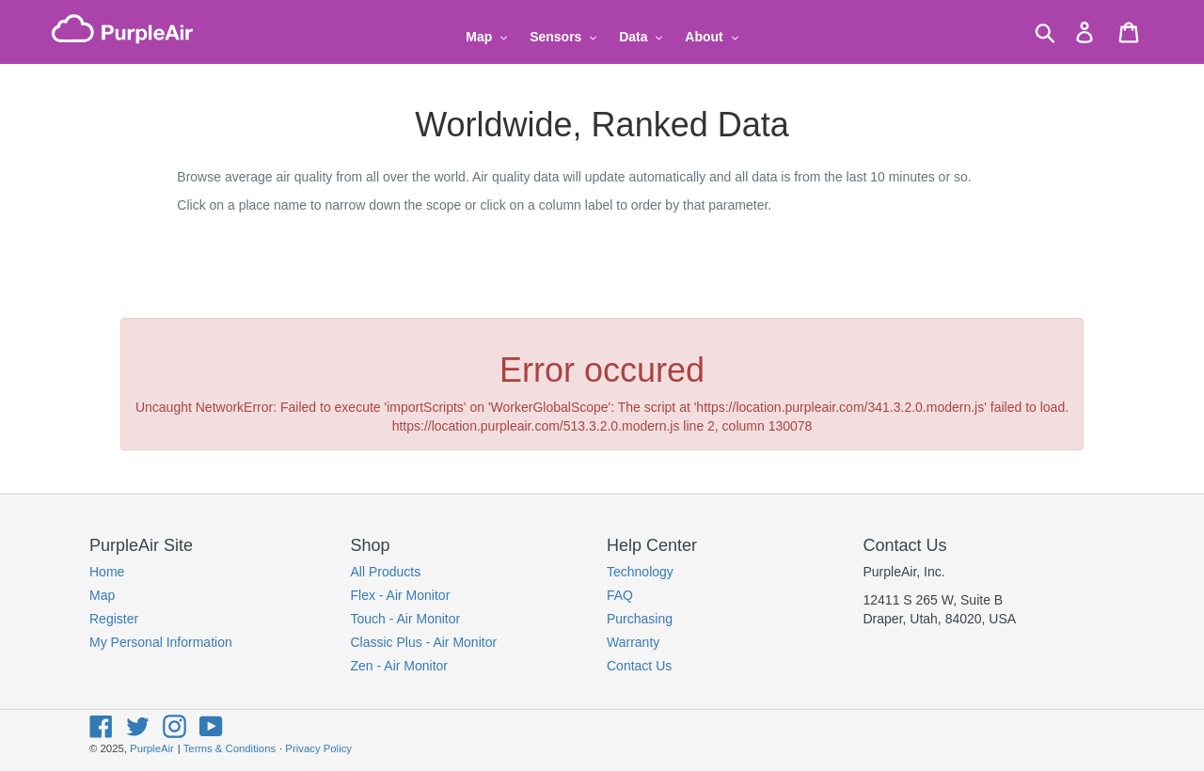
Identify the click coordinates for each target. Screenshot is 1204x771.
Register (113, 618)
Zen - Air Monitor (399, 665)
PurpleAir (152, 748)
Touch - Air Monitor (406, 618)
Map (102, 595)
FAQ (620, 595)
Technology (640, 571)
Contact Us (639, 665)
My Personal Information (160, 642)
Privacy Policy (318, 748)
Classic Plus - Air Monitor (424, 642)
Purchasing (640, 618)
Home (106, 571)
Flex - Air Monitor (401, 595)
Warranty (633, 642)
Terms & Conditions (229, 748)
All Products (386, 571)
